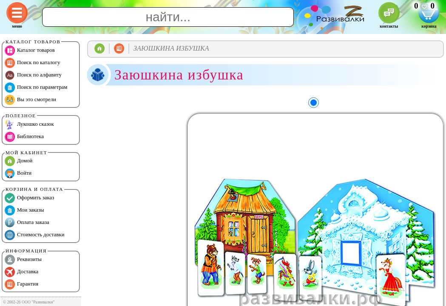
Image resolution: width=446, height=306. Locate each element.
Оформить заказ (29, 198)
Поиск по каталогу (32, 63)
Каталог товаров (30, 50)
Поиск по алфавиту (33, 75)
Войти (18, 173)
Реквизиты (23, 260)
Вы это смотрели (30, 100)
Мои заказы (24, 210)
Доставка (21, 272)
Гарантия (21, 284)
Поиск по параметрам (36, 87)
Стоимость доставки (35, 235)
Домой (18, 161)
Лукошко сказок (29, 124)
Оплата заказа (27, 223)
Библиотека (24, 137)
